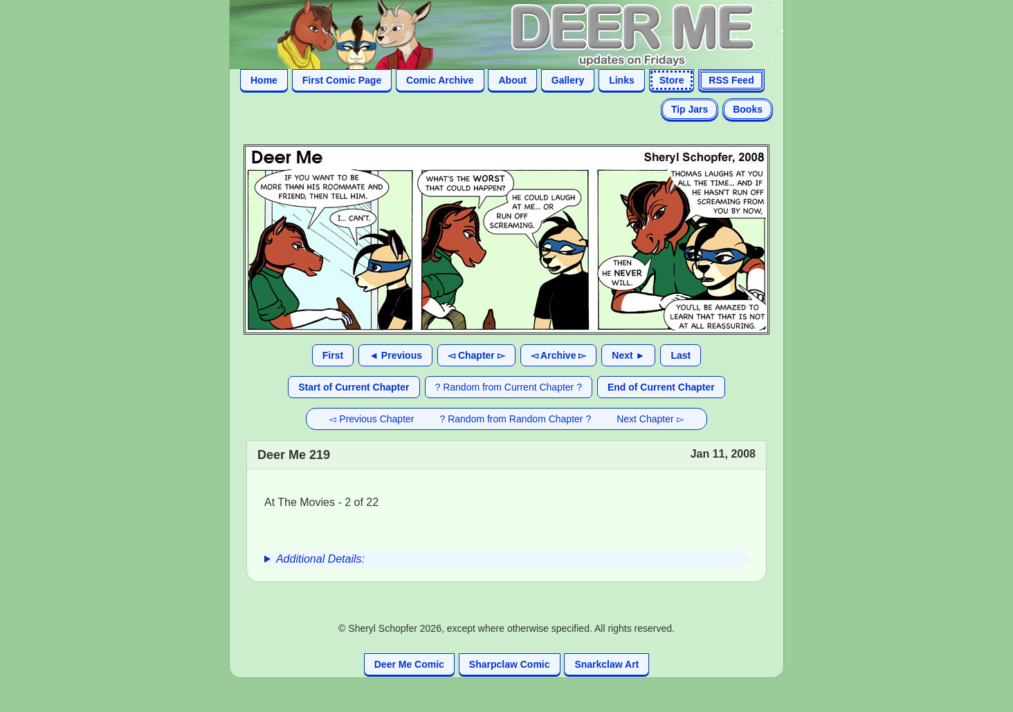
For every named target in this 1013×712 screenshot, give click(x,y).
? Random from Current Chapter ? (508, 387)
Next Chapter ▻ (650, 418)
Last (680, 355)
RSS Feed (731, 80)
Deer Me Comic (409, 664)
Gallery (567, 80)
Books (748, 109)
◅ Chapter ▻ (476, 355)
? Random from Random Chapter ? (516, 418)
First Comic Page (341, 80)
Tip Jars (689, 109)
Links (622, 80)
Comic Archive (440, 80)
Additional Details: (320, 559)
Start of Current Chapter (353, 387)
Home (263, 80)
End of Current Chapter (661, 387)
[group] (506, 559)
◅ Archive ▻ (559, 355)
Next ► (628, 355)
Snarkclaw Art (606, 664)
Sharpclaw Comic (509, 664)
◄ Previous (395, 355)
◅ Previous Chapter (371, 418)
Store (671, 80)
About (512, 80)
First (332, 355)
